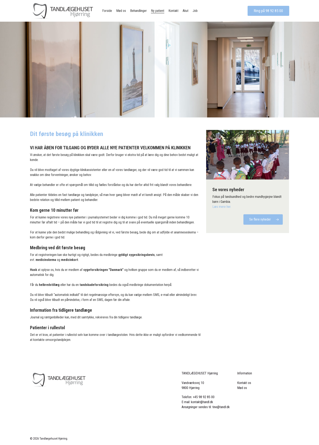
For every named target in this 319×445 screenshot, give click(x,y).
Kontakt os (244, 383)
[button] (263, 219)
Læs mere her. (221, 207)
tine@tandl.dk (221, 407)
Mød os (242, 388)
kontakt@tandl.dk (202, 402)
